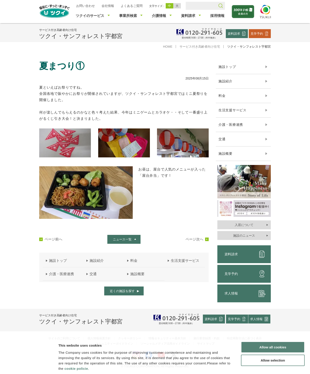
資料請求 (234, 33)
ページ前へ (53, 239)
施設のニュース (244, 235)
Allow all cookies (272, 326)
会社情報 (108, 6)
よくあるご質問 (132, 6)
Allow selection (273, 339)
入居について (244, 225)
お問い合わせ (85, 6)
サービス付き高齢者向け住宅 (199, 46)
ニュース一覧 (122, 239)
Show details (233, 365)
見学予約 (257, 33)
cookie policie (76, 347)
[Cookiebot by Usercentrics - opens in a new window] (28, 365)
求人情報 (244, 293)
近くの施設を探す (122, 291)
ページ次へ (194, 239)
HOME (167, 46)
